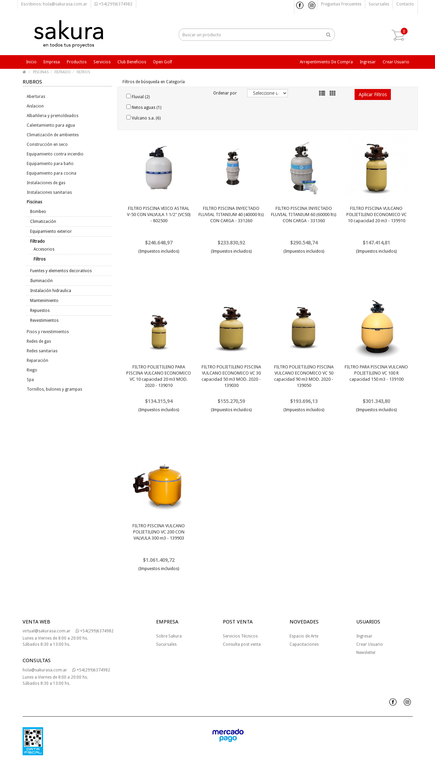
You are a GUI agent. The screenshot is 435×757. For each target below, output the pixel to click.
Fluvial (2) (138, 96)
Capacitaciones (304, 644)
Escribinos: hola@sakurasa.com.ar (54, 4)
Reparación (37, 360)
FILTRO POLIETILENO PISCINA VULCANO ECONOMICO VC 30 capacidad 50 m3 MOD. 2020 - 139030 (231, 376)
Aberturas (36, 96)
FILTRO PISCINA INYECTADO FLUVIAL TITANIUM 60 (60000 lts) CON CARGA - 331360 (303, 214)
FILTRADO (62, 72)
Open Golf (162, 62)
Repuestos (40, 310)
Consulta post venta (242, 644)
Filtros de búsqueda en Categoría (154, 81)
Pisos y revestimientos (48, 331)
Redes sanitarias (42, 351)
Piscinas (34, 202)
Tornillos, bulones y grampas (54, 389)
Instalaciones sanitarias (49, 192)
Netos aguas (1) (143, 107)
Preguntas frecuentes (341, 4)
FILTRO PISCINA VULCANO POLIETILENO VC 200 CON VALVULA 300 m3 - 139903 (158, 532)
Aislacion (35, 106)
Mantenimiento (44, 300)
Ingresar (368, 62)
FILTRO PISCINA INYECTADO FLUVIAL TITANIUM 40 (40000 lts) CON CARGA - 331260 (231, 214)
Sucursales (379, 4)
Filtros (40, 259)
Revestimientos (44, 320)
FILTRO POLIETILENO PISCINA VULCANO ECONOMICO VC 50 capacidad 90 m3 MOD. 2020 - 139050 (304, 376)
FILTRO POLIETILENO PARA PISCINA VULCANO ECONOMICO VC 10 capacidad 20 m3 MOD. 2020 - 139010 (158, 376)
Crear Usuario (369, 644)
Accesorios (44, 249)
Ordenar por (225, 93)
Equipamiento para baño (50, 163)
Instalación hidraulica (50, 290)
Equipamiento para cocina (51, 173)
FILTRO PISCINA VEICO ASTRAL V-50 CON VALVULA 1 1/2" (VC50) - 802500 (159, 214)
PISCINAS (41, 72)
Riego (32, 370)
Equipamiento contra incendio (55, 154)
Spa (30, 379)
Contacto (405, 4)
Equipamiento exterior (51, 231)
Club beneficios (131, 62)
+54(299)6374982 (113, 4)
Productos (77, 62)
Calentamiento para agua (51, 125)
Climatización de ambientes (53, 135)
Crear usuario (396, 62)
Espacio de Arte (304, 636)
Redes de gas (39, 341)
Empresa (51, 62)
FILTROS (83, 72)
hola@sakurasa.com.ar (45, 670)
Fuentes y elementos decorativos (61, 270)
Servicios (102, 62)
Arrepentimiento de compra (326, 62)
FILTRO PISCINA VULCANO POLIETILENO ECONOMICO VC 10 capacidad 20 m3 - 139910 (376, 214)
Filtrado (37, 241)
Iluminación (41, 280)
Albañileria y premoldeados (52, 115)
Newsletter (366, 652)
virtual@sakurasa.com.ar (47, 631)
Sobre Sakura (169, 636)
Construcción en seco (47, 144)
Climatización (43, 221)
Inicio (31, 62)
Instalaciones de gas (46, 182)
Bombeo (38, 211)
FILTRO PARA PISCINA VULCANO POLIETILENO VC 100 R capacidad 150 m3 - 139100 (376, 373)
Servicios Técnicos (240, 636)
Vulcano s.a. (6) (143, 118)
